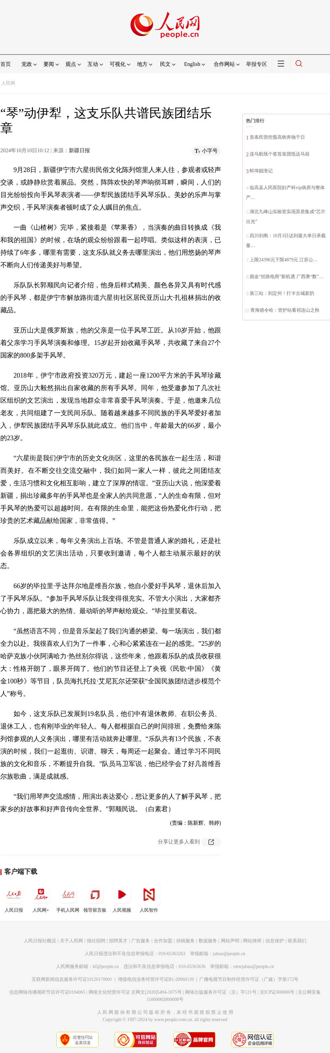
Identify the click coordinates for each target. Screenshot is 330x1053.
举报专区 (256, 64)
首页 (5, 64)
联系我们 (297, 940)
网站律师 (252, 940)
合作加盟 (163, 940)
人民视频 (121, 898)
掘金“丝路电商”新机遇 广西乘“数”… (286, 276)
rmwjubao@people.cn (253, 966)
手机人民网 (67, 898)
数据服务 (208, 940)
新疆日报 (79, 150)
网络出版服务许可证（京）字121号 (221, 992)
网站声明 (230, 940)
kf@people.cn (106, 966)
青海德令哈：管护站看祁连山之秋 (284, 310)
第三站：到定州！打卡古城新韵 (282, 293)
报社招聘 (96, 940)
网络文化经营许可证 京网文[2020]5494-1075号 (135, 992)
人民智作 (148, 898)
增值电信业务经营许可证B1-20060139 (156, 979)
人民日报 (13, 898)
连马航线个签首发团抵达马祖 (280, 154)
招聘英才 (118, 940)
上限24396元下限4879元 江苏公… (284, 259)
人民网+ (40, 898)
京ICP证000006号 (277, 992)
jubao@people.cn (229, 953)
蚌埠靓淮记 (261, 170)
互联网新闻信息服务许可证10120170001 (72, 979)
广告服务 (140, 940)
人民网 (8, 83)
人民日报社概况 (40, 940)
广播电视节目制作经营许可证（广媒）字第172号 (248, 979)
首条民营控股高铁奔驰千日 (277, 137)
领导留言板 (94, 898)
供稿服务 (185, 940)
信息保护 (274, 940)
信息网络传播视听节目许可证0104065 (47, 992)
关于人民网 (71, 940)
